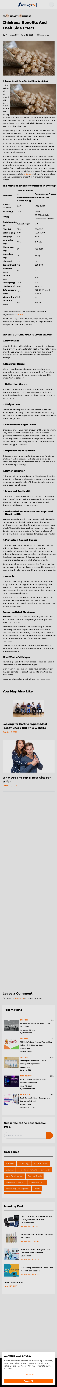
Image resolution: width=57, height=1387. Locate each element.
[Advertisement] (28, 891)
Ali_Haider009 (11, 35)
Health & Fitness (20, 16)
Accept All (28, 1381)
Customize (29, 1374)
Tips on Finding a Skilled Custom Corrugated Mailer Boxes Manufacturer (36, 1219)
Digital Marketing (37, 1182)
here (20, 314)
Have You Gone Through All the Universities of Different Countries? (35, 1252)
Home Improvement (27, 1170)
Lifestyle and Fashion (15, 1182)
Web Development (14, 1176)
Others (37, 1188)
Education (45, 1170)
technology (25, 1076)
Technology (24, 1163)
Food (6, 16)
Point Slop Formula (14, 1282)
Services (10, 1170)
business (24, 1020)
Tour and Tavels (35, 1176)
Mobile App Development (17, 1188)
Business (10, 1163)
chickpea (28, 174)
